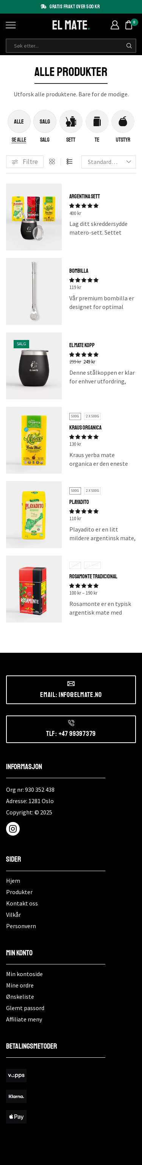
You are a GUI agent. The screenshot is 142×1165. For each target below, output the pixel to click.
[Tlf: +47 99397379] (71, 723)
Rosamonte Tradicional (93, 576)
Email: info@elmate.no (71, 695)
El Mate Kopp (82, 345)
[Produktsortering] (108, 161)
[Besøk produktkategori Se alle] (19, 140)
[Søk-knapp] (129, 45)
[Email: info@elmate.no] (71, 683)
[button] (25, 162)
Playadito (79, 502)
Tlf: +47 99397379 (71, 733)
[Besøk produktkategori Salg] (45, 140)
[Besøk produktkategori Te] (97, 140)
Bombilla (78, 271)
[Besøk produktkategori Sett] (70, 140)
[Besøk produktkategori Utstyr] (123, 140)
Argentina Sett (84, 196)
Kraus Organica (85, 428)
